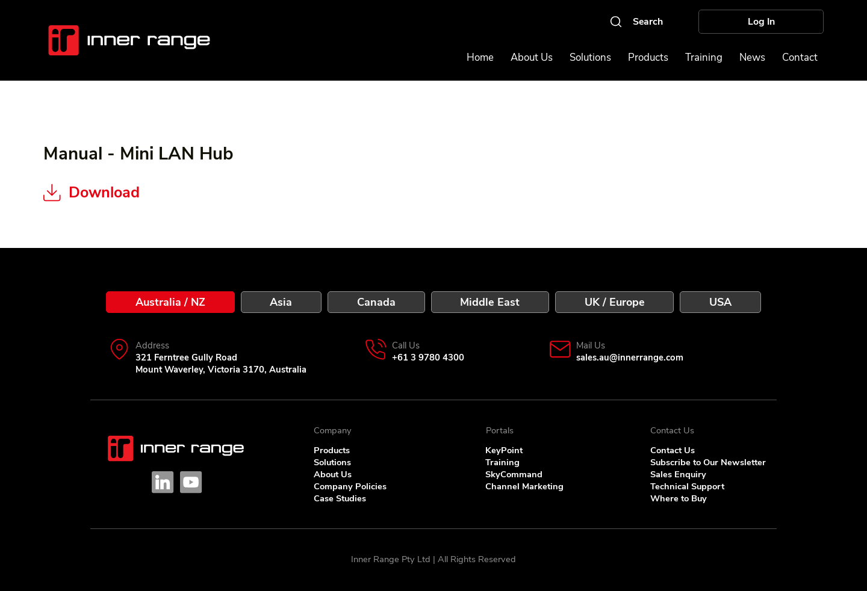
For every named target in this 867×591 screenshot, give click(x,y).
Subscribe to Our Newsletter (708, 462)
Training (502, 462)
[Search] (635, 21)
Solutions (332, 462)
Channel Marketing (524, 486)
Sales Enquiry (678, 474)
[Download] (147, 193)
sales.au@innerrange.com (629, 357)
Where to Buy (678, 498)
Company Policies (350, 486)
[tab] (170, 302)
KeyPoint (504, 450)
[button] (800, 57)
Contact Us (672, 450)
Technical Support (687, 486)
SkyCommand (513, 474)
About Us (333, 474)
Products (332, 450)
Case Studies (340, 498)
